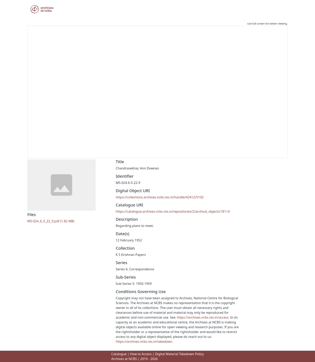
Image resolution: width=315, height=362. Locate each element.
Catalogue (119, 354)
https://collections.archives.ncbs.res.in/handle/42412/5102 (160, 197)
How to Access (141, 354)
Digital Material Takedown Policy (179, 354)
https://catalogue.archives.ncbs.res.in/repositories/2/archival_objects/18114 (173, 211)
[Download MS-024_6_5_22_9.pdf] (50, 221)
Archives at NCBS (124, 359)
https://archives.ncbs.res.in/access (202, 317)
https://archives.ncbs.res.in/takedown (144, 341)
